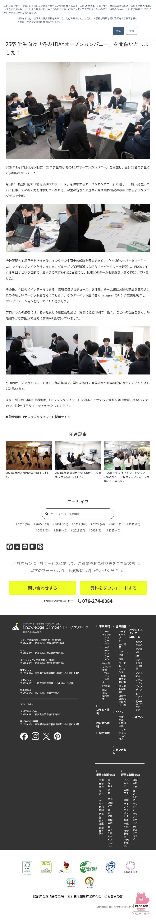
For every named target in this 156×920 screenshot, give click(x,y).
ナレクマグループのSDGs (122, 734)
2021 (114, 524)
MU (137, 655)
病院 (101, 813)
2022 (96, 524)
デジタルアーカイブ (135, 832)
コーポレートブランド (122, 636)
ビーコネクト (138, 695)
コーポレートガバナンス (122, 667)
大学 (101, 779)
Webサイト (126, 792)
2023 (77, 524)
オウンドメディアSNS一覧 (136, 633)
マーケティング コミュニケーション (106, 637)
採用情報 (104, 733)
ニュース (137, 716)
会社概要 (122, 646)
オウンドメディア (135, 818)
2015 (111, 530)
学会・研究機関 (101, 805)
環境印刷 (135, 781)
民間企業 (110, 821)
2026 (21, 524)
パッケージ (135, 806)
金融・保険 (110, 812)
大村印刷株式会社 (29, 711)
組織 (121, 655)
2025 (39, 524)
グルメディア (138, 688)
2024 (58, 524)
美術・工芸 (101, 793)
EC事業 (106, 686)
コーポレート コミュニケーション (105, 653)
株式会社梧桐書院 (29, 721)
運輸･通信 (111, 804)
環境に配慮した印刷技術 (122, 721)
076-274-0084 (95, 600)
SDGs (119, 712)
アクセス (123, 651)
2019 (41, 530)
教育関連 (101, 785)
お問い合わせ (119, 751)
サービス (110, 838)
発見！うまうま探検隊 (138, 664)
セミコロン (138, 650)
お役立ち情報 (103, 724)
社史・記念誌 (135, 795)
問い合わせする (42, 588)
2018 (59, 530)
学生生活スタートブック (138, 705)
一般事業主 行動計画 (122, 679)
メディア (110, 845)
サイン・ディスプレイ (126, 809)
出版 (135, 786)
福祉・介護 (101, 820)
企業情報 (121, 626)
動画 (126, 799)
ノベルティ (126, 782)
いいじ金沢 (138, 674)
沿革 (121, 659)
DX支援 (106, 663)
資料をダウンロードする (113, 588)
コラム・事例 (103, 711)
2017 (76, 530)
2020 (131, 524)
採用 (126, 819)
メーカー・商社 (110, 794)
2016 (94, 530)
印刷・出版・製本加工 (105, 694)
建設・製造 (110, 782)
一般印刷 (126, 825)
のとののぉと (138, 643)
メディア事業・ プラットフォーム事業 (106, 675)
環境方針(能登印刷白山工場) (122, 700)
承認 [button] (118, 31)
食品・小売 (110, 829)
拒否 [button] (131, 31)
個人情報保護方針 (122, 689)
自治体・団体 (101, 830)
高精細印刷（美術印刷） (126, 838)
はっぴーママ (138, 681)
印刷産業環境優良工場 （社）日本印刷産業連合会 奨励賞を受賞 (78, 896)
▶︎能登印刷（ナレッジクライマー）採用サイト (38, 416)
